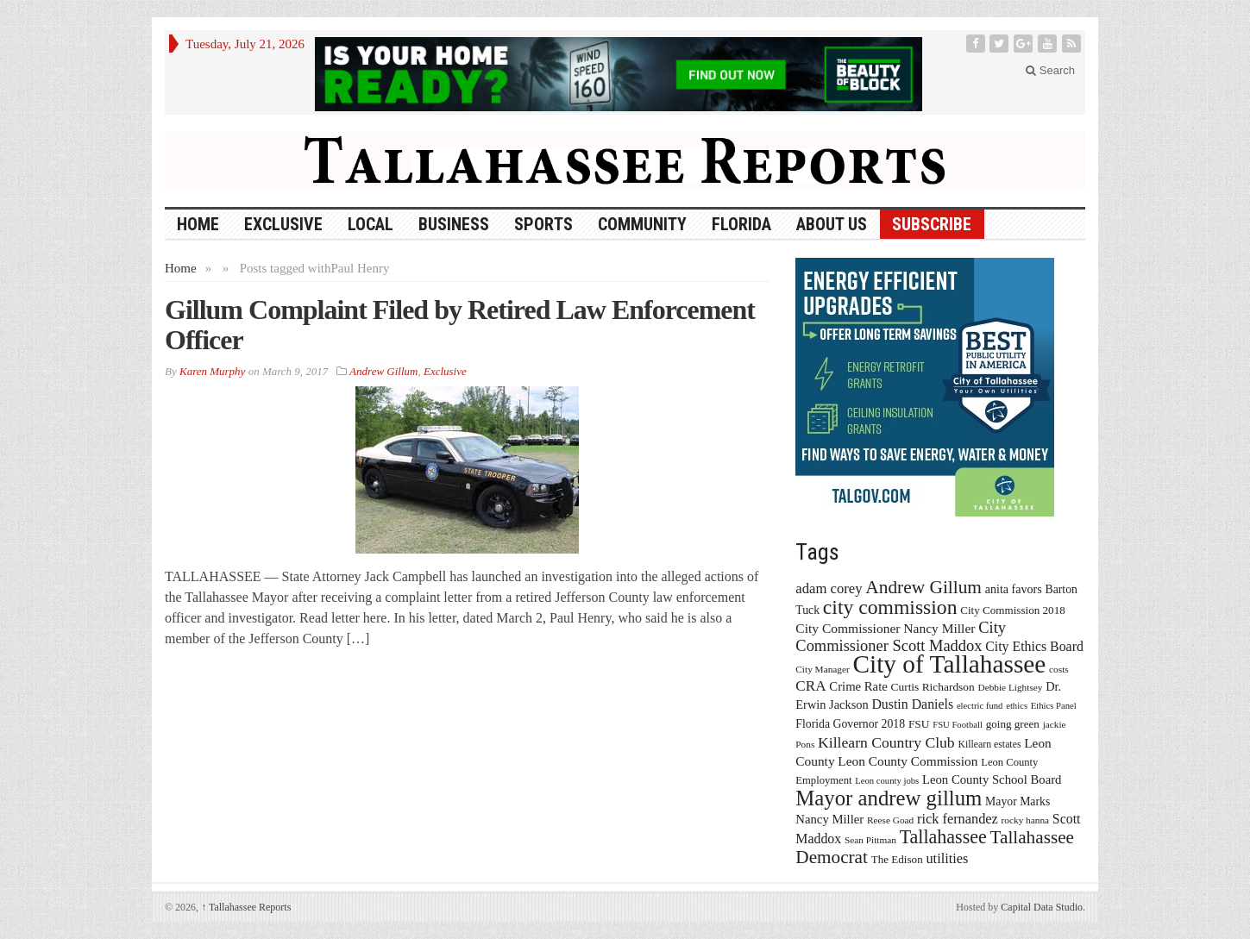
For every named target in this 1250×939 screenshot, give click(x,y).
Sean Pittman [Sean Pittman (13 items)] (870, 840)
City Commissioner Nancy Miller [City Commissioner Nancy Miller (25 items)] (885, 628)
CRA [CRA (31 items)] (810, 686)
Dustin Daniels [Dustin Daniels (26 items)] (912, 704)
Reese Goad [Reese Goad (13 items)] (890, 820)
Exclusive (283, 224)
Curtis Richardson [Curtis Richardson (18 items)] (933, 686)
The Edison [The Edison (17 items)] (897, 859)
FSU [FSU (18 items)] (919, 723)
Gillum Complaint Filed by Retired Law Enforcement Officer (460, 324)
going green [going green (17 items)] (1013, 723)
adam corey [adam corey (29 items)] (828, 588)
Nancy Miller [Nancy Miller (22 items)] (829, 819)
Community (642, 224)
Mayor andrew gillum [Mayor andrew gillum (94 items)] (888, 798)
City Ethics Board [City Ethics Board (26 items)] (1034, 646)
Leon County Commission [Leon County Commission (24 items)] (907, 761)
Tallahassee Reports (246, 907)
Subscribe (931, 224)
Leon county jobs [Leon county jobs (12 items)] (887, 781)
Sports (543, 224)
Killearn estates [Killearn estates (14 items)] (989, 744)
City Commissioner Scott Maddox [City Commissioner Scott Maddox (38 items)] (900, 636)
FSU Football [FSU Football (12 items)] (958, 724)
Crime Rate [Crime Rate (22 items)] (858, 686)
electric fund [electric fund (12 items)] (980, 706)
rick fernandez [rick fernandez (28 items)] (957, 819)
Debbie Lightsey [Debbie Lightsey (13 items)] (1009, 687)
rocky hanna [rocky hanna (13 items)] (1026, 820)
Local (370, 224)
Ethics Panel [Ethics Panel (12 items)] (1054, 706)
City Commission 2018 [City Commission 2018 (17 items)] (1012, 610)
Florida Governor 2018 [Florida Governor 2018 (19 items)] (850, 723)
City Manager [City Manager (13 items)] (822, 669)
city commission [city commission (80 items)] (890, 607)
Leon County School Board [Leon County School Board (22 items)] (991, 779)
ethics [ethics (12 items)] (1016, 706)
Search (1050, 70)
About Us (831, 224)
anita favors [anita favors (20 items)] (1013, 589)
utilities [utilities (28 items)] (947, 858)
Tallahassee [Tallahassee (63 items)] (943, 837)
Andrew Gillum (383, 371)
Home (181, 268)
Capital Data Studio (1042, 907)
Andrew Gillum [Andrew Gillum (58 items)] (923, 587)
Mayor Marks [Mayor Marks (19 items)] (1017, 801)
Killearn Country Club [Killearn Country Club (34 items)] (886, 742)
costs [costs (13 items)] (1059, 669)
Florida (741, 224)
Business (453, 224)
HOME (198, 224)
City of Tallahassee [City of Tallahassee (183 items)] (949, 664)
